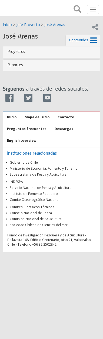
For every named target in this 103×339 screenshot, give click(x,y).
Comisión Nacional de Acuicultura (36, 219)
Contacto (66, 117)
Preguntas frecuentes (26, 128)
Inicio (7, 24)
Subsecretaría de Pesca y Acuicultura (38, 174)
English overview (21, 140)
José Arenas (54, 24)
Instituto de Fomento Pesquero (34, 193)
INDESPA (16, 181)
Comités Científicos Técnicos (32, 207)
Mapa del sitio (37, 117)
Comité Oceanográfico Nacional (34, 199)
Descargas (64, 128)
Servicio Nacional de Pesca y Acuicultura (40, 187)
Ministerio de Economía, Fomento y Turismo (44, 168)
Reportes (15, 65)
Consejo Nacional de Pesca (31, 213)
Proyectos (16, 52)
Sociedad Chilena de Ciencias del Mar (39, 225)
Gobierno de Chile (24, 162)
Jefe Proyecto (28, 24)
